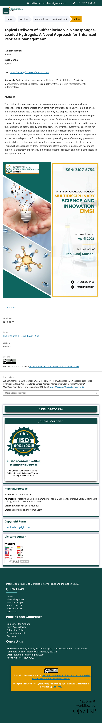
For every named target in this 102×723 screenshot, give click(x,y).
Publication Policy (15, 630)
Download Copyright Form (18, 527)
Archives (24, 19)
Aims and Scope (15, 602)
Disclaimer (12, 636)
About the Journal (16, 599)
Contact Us (12, 611)
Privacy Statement (16, 633)
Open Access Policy (16, 626)
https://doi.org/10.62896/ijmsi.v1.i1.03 (29, 72)
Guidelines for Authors (18, 623)
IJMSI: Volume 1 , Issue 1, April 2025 (51, 19)
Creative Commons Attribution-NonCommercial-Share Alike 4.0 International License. (61, 677)
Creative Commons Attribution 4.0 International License (54, 366)
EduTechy (57, 686)
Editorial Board (14, 605)
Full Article (11, 307)
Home (9, 19)
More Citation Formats (15, 392)
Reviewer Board (15, 608)
